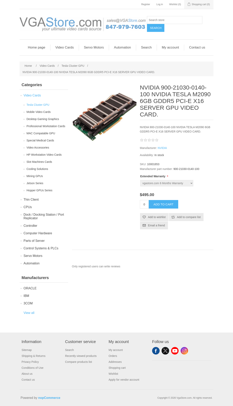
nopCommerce (49, 397)
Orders (113, 355)
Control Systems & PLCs (41, 248)
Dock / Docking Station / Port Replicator (44, 216)
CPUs (28, 207)
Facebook (156, 351)
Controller (30, 225)
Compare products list (78, 361)
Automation (122, 47)
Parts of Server (34, 240)
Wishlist (113, 373)
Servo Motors (94, 47)
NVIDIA (162, 148)
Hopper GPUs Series (39, 190)
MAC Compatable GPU (41, 133)
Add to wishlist (157, 217)
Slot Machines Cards (39, 161)
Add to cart (163, 204)
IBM (26, 295)
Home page (36, 47)
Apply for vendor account (124, 379)
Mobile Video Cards (39, 111)
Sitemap (27, 350)
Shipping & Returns (33, 355)
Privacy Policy (30, 361)
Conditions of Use (33, 367)
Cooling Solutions (37, 169)
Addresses (115, 361)
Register (145, 4)
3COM (28, 303)
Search (155, 28)
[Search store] (174, 20)
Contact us (197, 47)
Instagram (184, 351)
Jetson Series (35, 183)
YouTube (175, 351)
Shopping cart (117, 367)
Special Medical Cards (40, 140)
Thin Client (31, 199)
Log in (159, 4)
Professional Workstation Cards (46, 126)
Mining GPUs (35, 176)
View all (29, 313)
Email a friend (156, 225)
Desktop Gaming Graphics (43, 119)
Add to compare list (189, 217)
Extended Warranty (153, 176)
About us (27, 373)
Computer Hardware (38, 233)
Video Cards (64, 47)
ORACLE (30, 288)
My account (170, 47)
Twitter (165, 351)
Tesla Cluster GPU (38, 104)
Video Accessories (38, 147)
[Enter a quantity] (144, 204)
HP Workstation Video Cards (44, 154)
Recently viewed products (81, 355)
